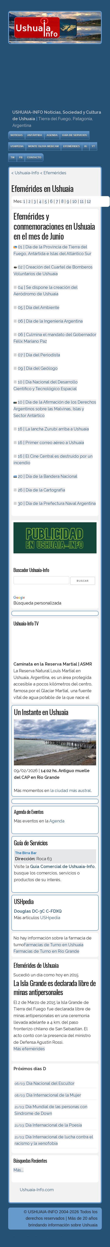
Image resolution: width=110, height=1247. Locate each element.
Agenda (52, 135)
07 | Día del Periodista (39, 354)
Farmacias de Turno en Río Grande (46, 951)
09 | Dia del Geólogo (38, 368)
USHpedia (17, 146)
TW (13, 157)
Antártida (34, 135)
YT (93, 146)
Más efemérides (29, 1048)
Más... (18, 1170)
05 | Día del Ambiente (38, 307)
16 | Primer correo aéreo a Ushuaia (51, 442)
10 (74, 201)
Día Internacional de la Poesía (48, 1125)
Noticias (17, 135)
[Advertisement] (55, 75)
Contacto (34, 157)
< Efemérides (53, 172)
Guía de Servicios (74, 135)
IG (85, 146)
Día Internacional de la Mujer (48, 1095)
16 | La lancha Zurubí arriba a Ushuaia (53, 428)
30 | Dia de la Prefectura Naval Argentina (57, 503)
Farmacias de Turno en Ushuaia (53, 944)
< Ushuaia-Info (25, 172)
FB (21, 157)
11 (82, 201)
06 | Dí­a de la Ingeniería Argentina (50, 321)
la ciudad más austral (70, 790)
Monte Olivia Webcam (43, 146)
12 (89, 201)
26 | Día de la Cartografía (41, 490)
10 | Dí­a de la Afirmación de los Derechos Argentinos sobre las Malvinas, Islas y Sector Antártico (54, 409)
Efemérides (71, 146)
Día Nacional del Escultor (44, 1083)
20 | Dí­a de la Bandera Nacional (47, 476)
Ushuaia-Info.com (37, 1189)
